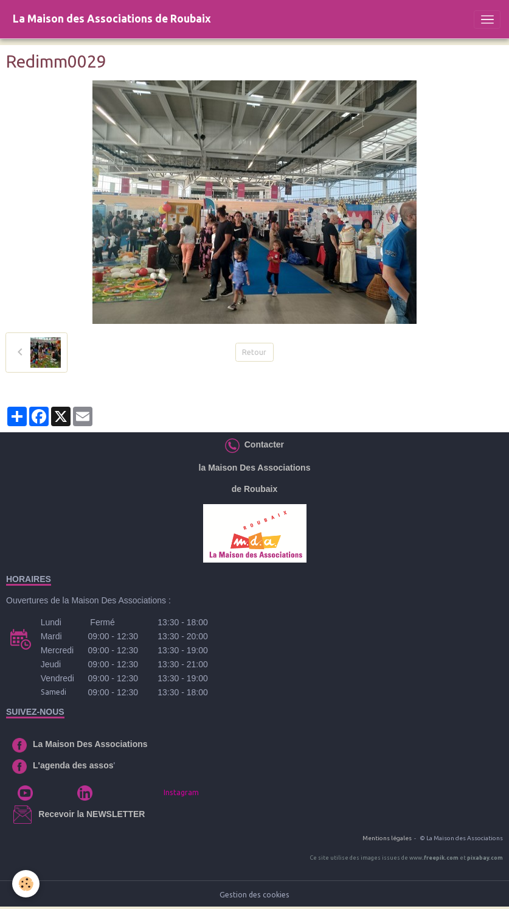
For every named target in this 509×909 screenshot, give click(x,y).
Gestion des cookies (254, 895)
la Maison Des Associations (255, 467)
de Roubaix (254, 489)
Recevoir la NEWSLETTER (91, 814)
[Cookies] (26, 883)
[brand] (112, 19)
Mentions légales (387, 838)
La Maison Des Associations (90, 744)
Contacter (262, 444)
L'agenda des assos (73, 765)
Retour (254, 352)
